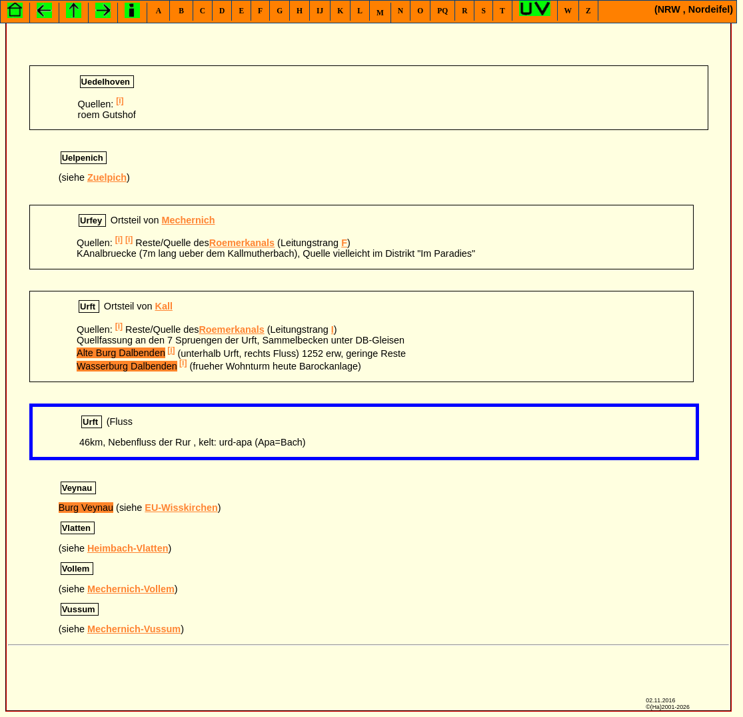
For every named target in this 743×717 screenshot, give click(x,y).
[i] (119, 100)
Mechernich (188, 220)
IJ (320, 11)
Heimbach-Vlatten (128, 548)
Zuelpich (107, 177)
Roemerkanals (242, 242)
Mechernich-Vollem (131, 589)
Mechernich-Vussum (134, 629)
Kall (163, 306)
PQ (442, 11)
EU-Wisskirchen (181, 507)
